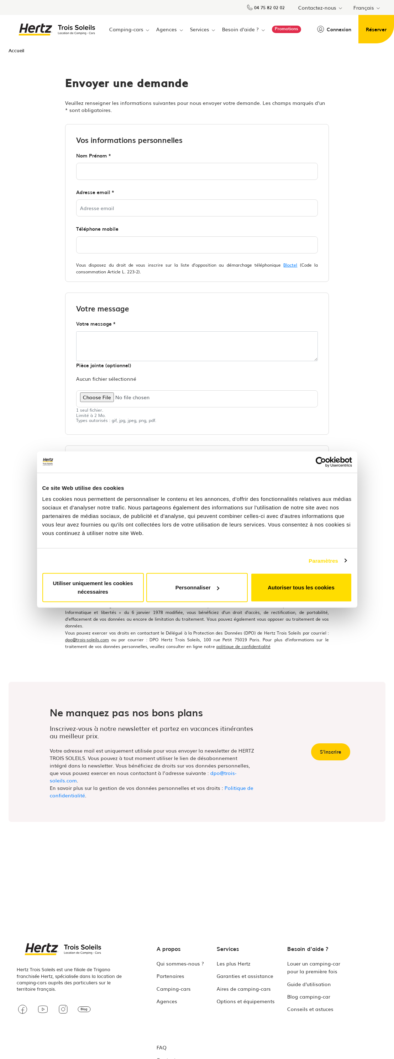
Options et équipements (246, 1001)
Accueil (16, 50)
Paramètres (323, 560)
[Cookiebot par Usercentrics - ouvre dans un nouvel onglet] (321, 461)
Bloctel (290, 265)
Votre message (94, 323)
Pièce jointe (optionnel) (103, 365)
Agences (167, 1001)
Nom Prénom (91, 155)
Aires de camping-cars (244, 988)
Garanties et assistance (245, 975)
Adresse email (93, 192)
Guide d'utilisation (309, 984)
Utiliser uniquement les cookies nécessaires (93, 587)
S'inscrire (330, 751)
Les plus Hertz (234, 963)
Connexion (334, 29)
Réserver (376, 29)
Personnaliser (197, 587)
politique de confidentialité (243, 646)
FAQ (162, 1047)
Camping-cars (174, 988)
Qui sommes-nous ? (180, 963)
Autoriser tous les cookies (301, 587)
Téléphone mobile (97, 228)
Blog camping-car (308, 996)
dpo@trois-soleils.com (87, 639)
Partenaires (170, 975)
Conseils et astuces (310, 1008)
